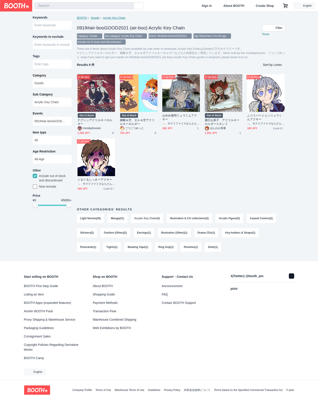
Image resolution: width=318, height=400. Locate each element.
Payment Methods (105, 303)
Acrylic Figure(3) (229, 218)
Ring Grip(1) (166, 248)
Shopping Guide (104, 294)
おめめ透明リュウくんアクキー (179, 117)
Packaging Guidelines (39, 328)
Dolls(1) (213, 248)
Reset (265, 34)
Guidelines (154, 390)
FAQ (165, 294)
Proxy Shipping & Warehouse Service (49, 319)
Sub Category (43, 95)
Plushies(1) (191, 248)
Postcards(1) (88, 248)
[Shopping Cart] (285, 5)
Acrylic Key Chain (114, 17)
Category (39, 76)
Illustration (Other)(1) (174, 233)
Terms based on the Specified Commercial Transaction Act (248, 390)
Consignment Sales (37, 336)
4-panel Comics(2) (261, 218)
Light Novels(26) (90, 218)
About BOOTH (233, 5)
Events (38, 114)
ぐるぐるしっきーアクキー (95, 180)
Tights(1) (111, 248)
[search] (129, 6)
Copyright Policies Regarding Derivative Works (51, 347)
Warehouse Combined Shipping (114, 319)
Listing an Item (34, 294)
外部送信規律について (197, 390)
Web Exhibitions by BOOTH (112, 328)
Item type (39, 133)
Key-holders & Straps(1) (240, 233)
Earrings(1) (144, 233)
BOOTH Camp (34, 358)
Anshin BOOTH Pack (38, 311)
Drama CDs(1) (206, 233)
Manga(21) (117, 218)
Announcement (172, 286)
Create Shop (265, 5)
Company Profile (82, 390)
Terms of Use (103, 390)
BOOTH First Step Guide (41, 286)
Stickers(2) (87, 233)
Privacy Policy (172, 390)
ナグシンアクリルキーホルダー (95, 122)
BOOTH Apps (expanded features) (47, 303)
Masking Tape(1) (138, 248)
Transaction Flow (104, 311)
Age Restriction (44, 152)
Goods (95, 17)
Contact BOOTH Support (179, 303)
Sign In (207, 5)
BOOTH (82, 17)
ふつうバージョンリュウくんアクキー (264, 117)
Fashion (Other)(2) (115, 233)
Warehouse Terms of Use (129, 390)
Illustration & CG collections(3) (189, 218)
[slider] (35, 206)
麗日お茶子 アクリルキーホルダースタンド (222, 122)
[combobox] (84, 5)
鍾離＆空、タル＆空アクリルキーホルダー (137, 122)
